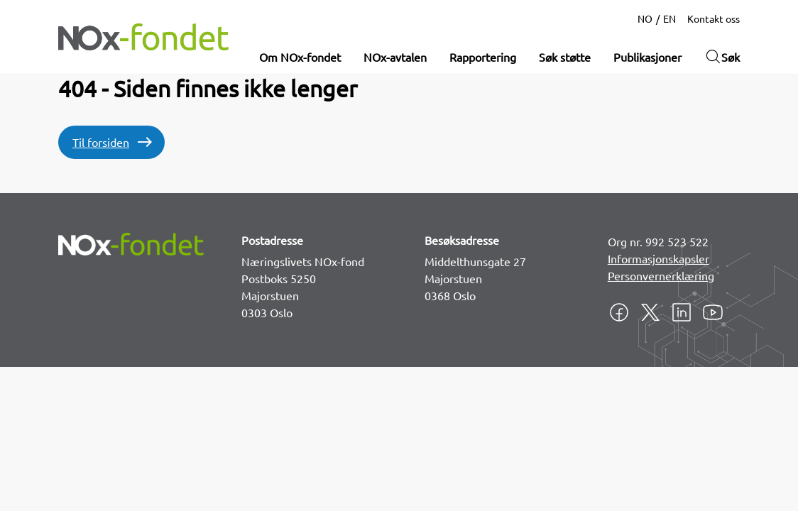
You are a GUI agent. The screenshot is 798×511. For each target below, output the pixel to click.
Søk (722, 56)
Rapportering (482, 57)
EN (669, 18)
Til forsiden (100, 142)
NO (645, 18)
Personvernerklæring (661, 275)
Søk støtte (565, 57)
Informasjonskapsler (658, 258)
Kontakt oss (713, 18)
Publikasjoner (647, 57)
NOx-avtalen (395, 57)
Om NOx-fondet (300, 57)
